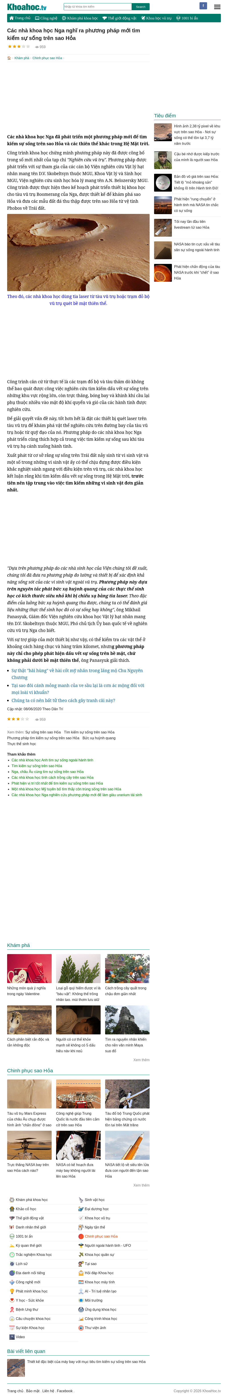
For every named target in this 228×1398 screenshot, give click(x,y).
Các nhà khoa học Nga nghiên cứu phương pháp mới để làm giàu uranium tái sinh (77, 794)
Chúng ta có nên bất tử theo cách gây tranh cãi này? (63, 700)
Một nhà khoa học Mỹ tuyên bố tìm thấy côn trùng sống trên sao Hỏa (66, 789)
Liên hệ (48, 1390)
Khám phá (21, 58)
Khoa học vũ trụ (156, 18)
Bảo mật (32, 1390)
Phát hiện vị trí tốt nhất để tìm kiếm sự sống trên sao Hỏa (57, 783)
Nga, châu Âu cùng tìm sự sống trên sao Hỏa (48, 771)
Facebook (65, 1390)
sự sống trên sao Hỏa (43, 732)
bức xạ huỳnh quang (99, 737)
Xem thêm (141, 1059)
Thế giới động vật (119, 18)
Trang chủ (20, 18)
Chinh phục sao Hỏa (47, 58)
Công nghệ (46, 18)
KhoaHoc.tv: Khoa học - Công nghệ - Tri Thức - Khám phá (31, 7)
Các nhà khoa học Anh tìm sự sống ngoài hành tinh (52, 760)
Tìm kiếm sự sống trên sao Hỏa (37, 765)
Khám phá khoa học (80, 18)
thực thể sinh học (21, 743)
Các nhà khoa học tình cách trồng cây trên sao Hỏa (53, 777)
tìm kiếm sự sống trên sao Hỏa (89, 732)
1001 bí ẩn (187, 18)
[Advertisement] (78, 97)
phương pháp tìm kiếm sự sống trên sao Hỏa (43, 737)
